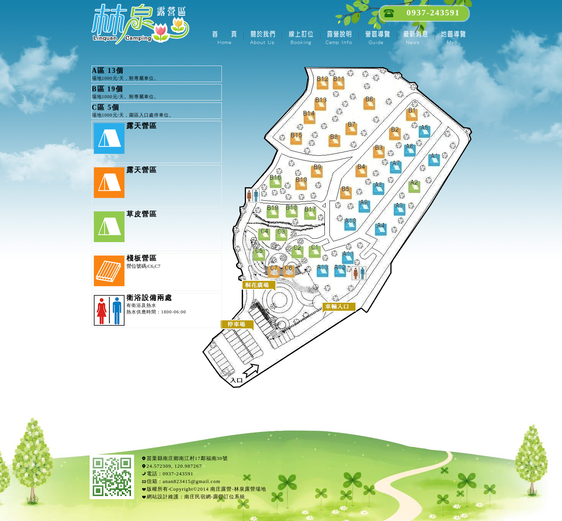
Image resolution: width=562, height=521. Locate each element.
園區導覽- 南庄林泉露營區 (377, 36)
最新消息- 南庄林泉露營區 (415, 36)
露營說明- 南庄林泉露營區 (339, 36)
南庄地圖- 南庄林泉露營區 (453, 36)
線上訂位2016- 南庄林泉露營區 (300, 36)
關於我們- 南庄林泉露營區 (262, 36)
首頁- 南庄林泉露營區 (224, 36)
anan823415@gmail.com (192, 481)
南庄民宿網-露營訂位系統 (214, 497)
